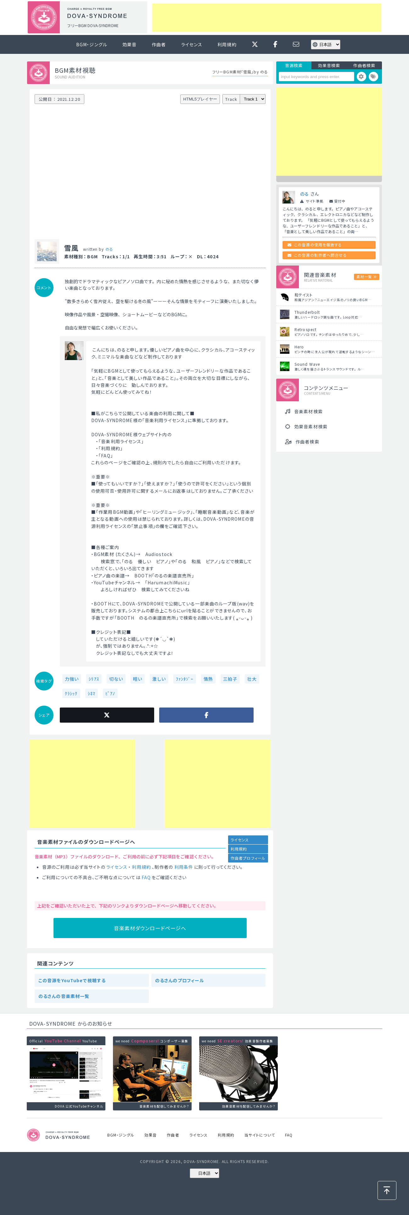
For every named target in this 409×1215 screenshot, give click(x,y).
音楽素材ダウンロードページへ (150, 928)
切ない (116, 679)
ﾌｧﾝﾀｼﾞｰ (184, 679)
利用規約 (226, 44)
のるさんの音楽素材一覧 (63, 996)
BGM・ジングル (91, 44)
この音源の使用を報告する (318, 244)
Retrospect (305, 329)
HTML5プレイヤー (200, 99)
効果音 (129, 44)
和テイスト (303, 294)
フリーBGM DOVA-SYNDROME (93, 25)
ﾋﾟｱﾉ (110, 693)
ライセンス (192, 44)
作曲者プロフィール (248, 858)
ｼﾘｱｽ (94, 679)
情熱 (208, 679)
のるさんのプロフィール (179, 980)
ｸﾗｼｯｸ (71, 693)
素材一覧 (364, 276)
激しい (158, 679)
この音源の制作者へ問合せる (320, 255)
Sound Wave (307, 364)
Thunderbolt (307, 312)
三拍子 (230, 679)
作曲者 (159, 44)
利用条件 (183, 867)
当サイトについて (259, 1135)
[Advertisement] (266, 17)
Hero (299, 346)
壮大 (252, 679)
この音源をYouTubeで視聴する (72, 980)
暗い (137, 679)
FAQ (146, 877)
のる (109, 249)
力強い (72, 679)
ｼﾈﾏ (91, 693)
